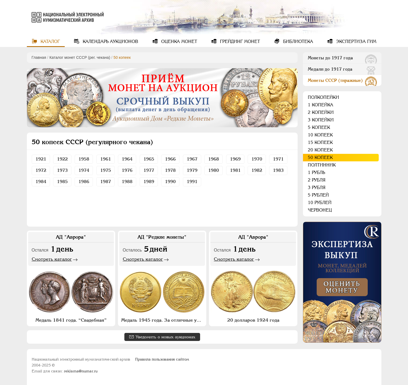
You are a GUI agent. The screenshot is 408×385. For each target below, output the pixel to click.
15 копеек (320, 142)
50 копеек (320, 157)
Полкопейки (323, 97)
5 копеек (319, 127)
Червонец (320, 210)
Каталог (49, 41)
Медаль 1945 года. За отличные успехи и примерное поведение (162, 320)
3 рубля (317, 187)
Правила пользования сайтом (162, 359)
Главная (39, 57)
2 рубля (317, 180)
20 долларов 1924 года (253, 320)
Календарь (109, 41)
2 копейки (321, 112)
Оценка (178, 41)
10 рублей (319, 202)
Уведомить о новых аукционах (165, 337)
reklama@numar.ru (81, 371)
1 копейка (320, 104)
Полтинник (322, 165)
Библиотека (297, 41)
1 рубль (316, 172)
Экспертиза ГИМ (355, 41)
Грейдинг (239, 41)
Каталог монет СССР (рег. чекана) (79, 57)
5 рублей (318, 195)
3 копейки (321, 119)
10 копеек (320, 134)
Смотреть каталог (52, 259)
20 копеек (320, 149)
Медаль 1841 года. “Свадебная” (71, 320)
